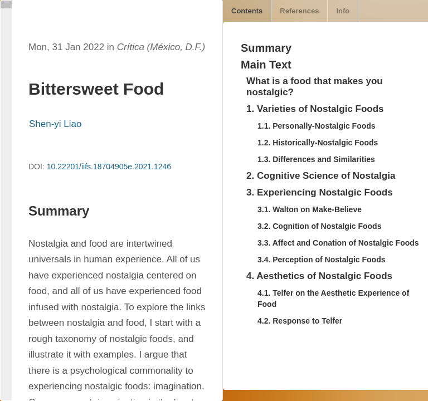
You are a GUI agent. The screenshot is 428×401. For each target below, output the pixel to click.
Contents (246, 11)
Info (342, 11)
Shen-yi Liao (55, 124)
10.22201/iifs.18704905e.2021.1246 (109, 166)
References (299, 11)
